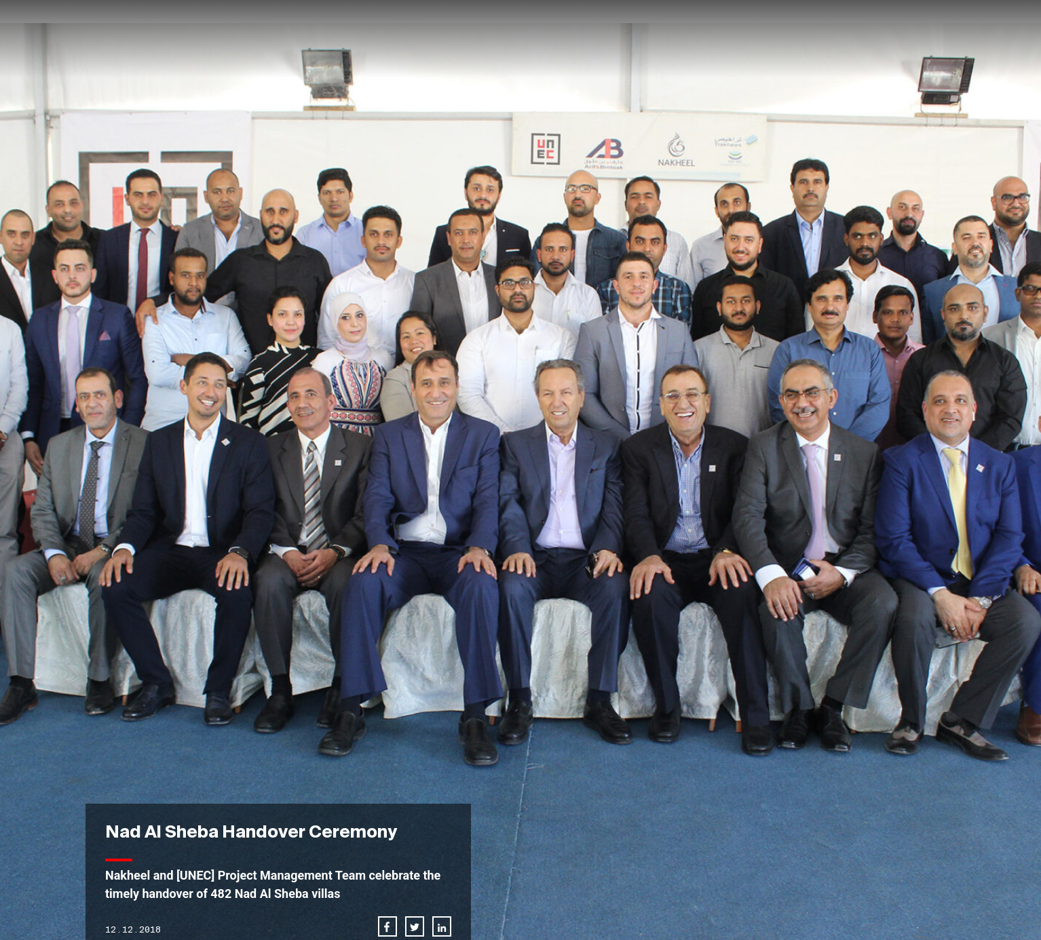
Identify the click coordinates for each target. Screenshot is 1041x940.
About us (581, 39)
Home (525, 39)
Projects (646, 39)
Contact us (817, 39)
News (702, 39)
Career (752, 39)
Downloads (893, 39)
